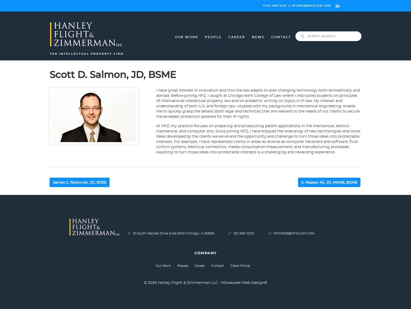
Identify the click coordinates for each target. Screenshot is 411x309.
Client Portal (240, 265)
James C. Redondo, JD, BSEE (79, 182)
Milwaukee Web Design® (244, 283)
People (213, 37)
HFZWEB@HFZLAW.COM (311, 5)
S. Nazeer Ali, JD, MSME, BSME (329, 182)
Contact (281, 37)
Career (236, 37)
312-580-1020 (276, 5)
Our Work (186, 37)
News (258, 37)
